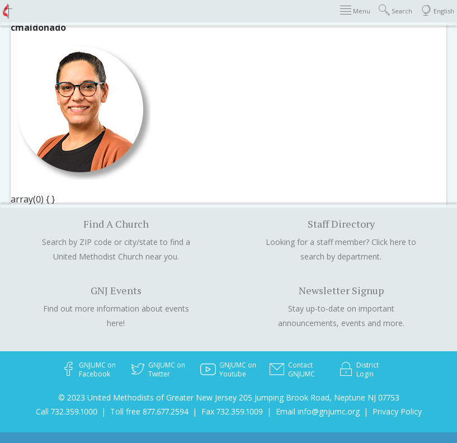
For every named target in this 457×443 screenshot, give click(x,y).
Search (395, 10)
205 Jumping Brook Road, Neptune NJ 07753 (319, 397)
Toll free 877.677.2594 (149, 411)
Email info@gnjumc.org (318, 411)
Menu (355, 10)
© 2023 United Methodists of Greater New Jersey (147, 397)
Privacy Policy (397, 411)
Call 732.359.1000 (66, 411)
